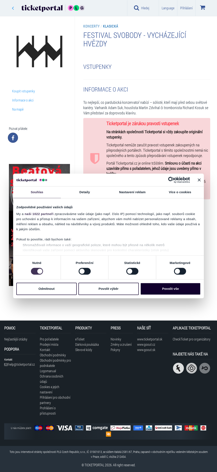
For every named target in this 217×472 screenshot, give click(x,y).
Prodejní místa (49, 344)
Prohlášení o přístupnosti (48, 410)
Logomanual (48, 371)
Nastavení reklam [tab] (132, 192)
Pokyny (115, 349)
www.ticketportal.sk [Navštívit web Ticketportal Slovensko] (149, 339)
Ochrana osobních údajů (51, 379)
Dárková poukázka (87, 344)
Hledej (141, 8)
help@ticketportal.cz (19, 364)
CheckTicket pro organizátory (191, 339)
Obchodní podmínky (53, 355)
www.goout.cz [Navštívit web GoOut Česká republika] (146, 344)
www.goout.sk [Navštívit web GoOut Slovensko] (146, 349)
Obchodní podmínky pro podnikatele (55, 363)
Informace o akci (22, 100)
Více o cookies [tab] (180, 192)
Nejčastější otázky (15, 339)
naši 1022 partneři (39, 214)
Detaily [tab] (84, 192)
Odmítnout (47, 289)
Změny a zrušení (121, 344)
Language (168, 8)
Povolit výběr (108, 289)
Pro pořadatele (49, 339)
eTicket (80, 339)
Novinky (116, 339)
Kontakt (45, 349)
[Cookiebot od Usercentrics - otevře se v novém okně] (171, 180)
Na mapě (18, 109)
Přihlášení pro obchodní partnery (55, 400)
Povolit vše (170, 289)
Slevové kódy (83, 349)
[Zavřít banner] (199, 179)
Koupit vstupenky (23, 91)
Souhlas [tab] (37, 192)
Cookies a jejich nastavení (49, 389)
